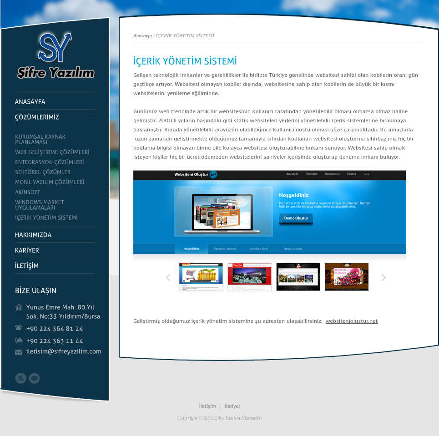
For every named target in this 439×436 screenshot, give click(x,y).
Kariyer (232, 406)
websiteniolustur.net (352, 321)
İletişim (208, 406)
